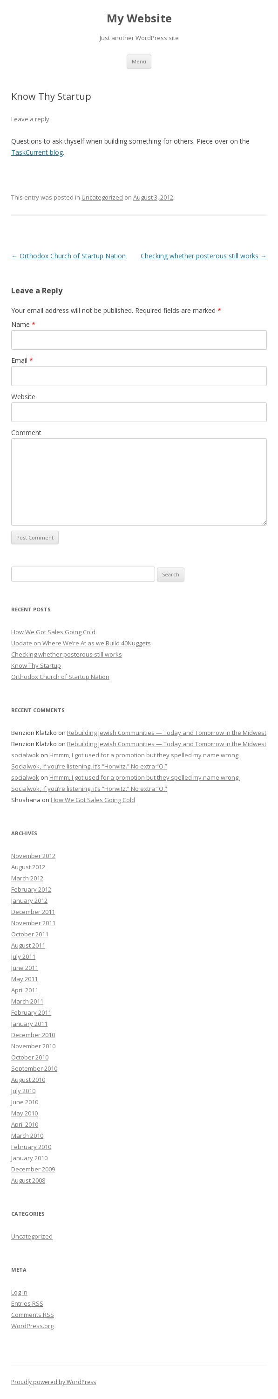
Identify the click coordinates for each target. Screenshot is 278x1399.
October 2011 (29, 934)
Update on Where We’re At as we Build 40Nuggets (81, 643)
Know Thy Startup (36, 665)
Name (23, 324)
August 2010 (28, 1079)
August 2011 (28, 945)
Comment (26, 432)
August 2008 (28, 1180)
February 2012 (31, 889)
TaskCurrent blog (37, 152)
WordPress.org (32, 1326)
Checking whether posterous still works (204, 255)
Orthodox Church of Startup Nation (68, 255)
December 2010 (33, 1035)
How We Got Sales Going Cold (53, 632)
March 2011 (27, 1001)
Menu (139, 61)
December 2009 (33, 1169)
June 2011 (24, 967)
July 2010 (23, 1091)
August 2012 (28, 867)
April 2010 (24, 1124)
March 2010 (27, 1135)
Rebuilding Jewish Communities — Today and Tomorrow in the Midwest (166, 732)
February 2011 (31, 1012)
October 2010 (29, 1057)
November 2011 (33, 923)
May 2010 (24, 1113)
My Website (139, 18)
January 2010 (29, 1158)
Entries (27, 1303)
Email (22, 360)
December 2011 (33, 911)
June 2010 (24, 1102)
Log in (19, 1292)
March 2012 (27, 878)
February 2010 (31, 1147)
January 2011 (29, 1023)
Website (23, 396)
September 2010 (34, 1068)
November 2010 (33, 1046)
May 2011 (24, 979)
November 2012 (33, 856)
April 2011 (24, 990)
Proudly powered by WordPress (53, 1382)
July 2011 (23, 956)
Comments (32, 1314)
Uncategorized (102, 197)
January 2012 (29, 900)
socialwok (25, 755)
